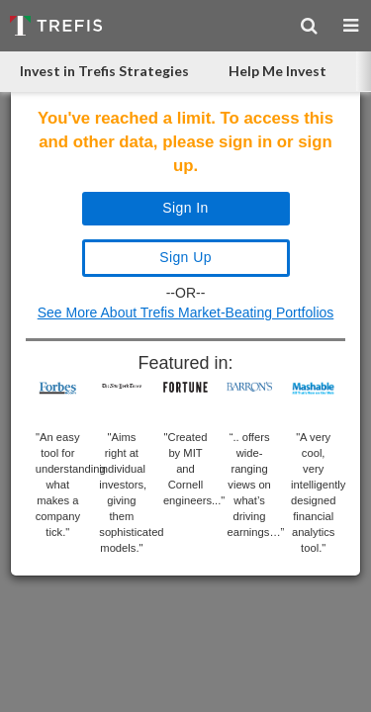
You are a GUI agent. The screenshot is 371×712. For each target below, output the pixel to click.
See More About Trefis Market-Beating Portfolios (186, 312)
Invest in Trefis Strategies (104, 70)
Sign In (185, 208)
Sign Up (185, 257)
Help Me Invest (277, 70)
